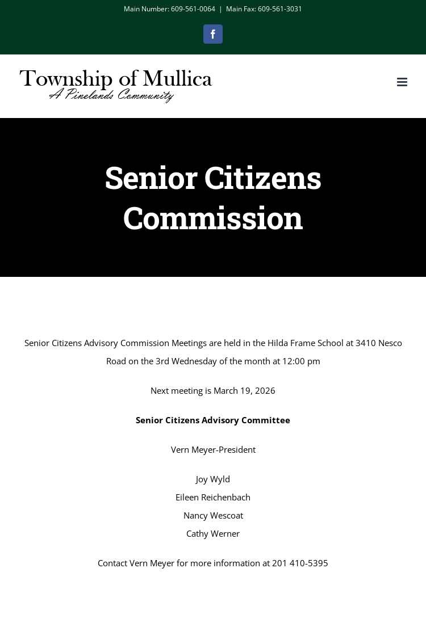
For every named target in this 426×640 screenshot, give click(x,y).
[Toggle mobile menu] (403, 82)
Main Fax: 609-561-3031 (264, 9)
